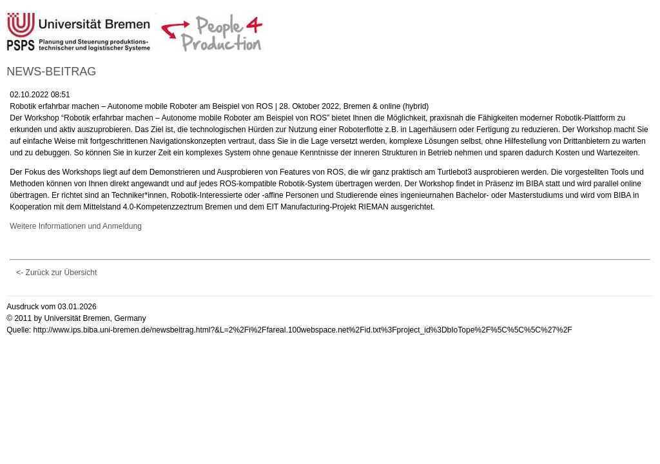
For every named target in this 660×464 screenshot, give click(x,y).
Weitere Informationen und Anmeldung (76, 226)
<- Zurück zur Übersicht (56, 272)
